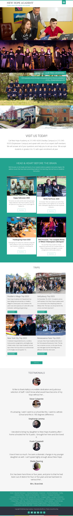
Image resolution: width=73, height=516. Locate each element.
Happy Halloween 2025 (21, 198)
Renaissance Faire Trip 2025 (48, 338)
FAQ (39, 497)
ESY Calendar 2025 (31, 497)
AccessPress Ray (54, 509)
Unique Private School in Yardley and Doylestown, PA (47, 505)
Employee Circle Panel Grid (18, 497)
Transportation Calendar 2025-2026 (23, 505)
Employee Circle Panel (54, 495)
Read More (21, 210)
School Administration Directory (35, 501)
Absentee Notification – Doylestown (36, 493)
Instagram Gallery (45, 497)
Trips (36, 267)
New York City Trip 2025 (17, 338)
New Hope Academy (28, 509)
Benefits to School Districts (32, 495)
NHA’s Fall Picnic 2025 (51, 199)
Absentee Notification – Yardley (55, 493)
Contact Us (44, 495)
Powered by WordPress (39, 509)
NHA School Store (14, 499)
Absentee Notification (20, 493)
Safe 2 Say (22, 501)
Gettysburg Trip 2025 (46, 296)
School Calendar (49, 501)
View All (36, 363)
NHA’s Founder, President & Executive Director (32, 499)
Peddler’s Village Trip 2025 (18, 296)
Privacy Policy (15, 501)
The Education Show (53, 503)
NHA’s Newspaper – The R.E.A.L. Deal (55, 499)
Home (11, 493)
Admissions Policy (19, 495)
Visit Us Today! (36, 135)
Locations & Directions (57, 497)
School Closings (59, 501)
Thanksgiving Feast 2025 (22, 240)
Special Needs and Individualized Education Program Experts (31, 503)
